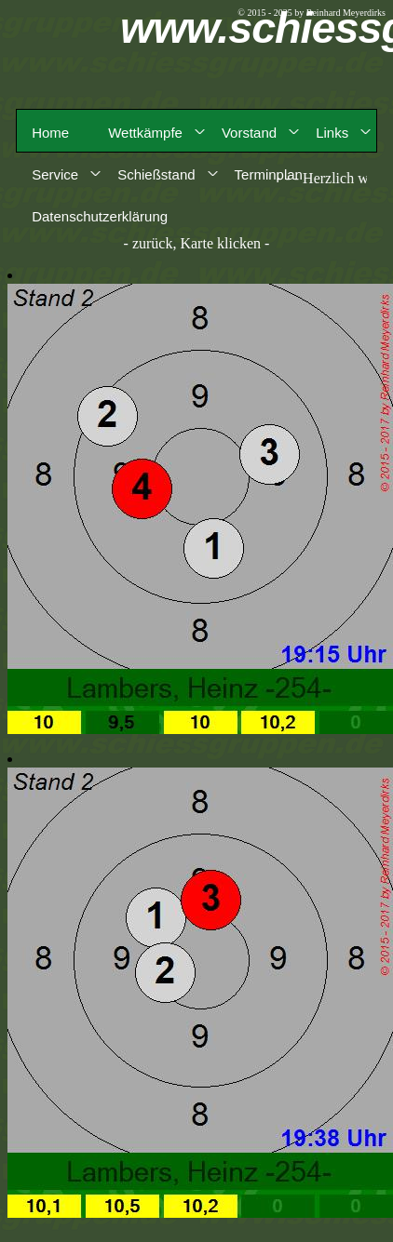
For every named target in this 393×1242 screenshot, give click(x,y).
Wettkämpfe (145, 132)
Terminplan (269, 174)
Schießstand (156, 174)
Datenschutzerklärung (100, 216)
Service (55, 174)
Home (50, 132)
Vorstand (249, 132)
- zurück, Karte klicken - (197, 243)
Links (332, 132)
